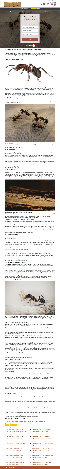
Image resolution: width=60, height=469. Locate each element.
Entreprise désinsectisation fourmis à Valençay (40, 457)
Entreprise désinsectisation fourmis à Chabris (14, 438)
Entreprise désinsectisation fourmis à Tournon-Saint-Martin (42, 455)
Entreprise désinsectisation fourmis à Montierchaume (41, 436)
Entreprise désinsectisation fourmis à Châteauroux (15, 441)
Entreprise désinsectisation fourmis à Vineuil (40, 464)
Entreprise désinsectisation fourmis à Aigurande (14, 427)
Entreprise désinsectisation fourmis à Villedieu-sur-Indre (42, 462)
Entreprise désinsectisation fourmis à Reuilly (40, 445)
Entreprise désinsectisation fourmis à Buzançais (14, 436)
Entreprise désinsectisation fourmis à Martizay (40, 431)
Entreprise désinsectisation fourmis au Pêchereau (15, 460)
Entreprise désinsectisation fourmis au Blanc (14, 457)
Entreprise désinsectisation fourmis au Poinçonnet (15, 462)
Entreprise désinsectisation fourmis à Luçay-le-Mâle (41, 429)
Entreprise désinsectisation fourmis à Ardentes (14, 429)
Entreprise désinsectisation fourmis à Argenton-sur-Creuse (16, 431)
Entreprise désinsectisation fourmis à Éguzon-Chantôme (16, 452)
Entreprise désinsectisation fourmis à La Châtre (14, 455)
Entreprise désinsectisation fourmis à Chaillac (14, 439)
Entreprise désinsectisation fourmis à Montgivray (40, 434)
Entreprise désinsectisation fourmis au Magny (14, 459)
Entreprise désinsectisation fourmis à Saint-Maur (40, 452)
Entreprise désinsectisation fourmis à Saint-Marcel (41, 450)
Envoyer (30, 39)
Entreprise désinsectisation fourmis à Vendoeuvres (41, 460)
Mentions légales (11, 467)
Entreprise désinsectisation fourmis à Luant (39, 427)
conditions (30, 36)
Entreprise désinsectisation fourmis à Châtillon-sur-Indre (16, 443)
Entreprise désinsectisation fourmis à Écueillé (14, 450)
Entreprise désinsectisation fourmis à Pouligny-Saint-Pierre (42, 443)
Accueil (6, 467)
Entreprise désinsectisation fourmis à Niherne (40, 441)
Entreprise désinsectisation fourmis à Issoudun (14, 453)
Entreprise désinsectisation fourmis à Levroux (14, 464)
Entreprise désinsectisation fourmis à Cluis (13, 446)
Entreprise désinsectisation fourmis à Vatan (39, 459)
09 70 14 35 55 (48, 4)
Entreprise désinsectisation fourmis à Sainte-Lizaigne (41, 453)
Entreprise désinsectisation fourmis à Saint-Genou (41, 448)
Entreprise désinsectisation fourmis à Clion (13, 445)
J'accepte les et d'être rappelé (30, 36)
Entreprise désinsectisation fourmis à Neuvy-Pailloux (41, 438)
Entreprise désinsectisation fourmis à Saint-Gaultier (41, 446)
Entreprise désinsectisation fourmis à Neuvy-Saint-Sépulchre (42, 439)
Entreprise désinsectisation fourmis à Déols (14, 448)
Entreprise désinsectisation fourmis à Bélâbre (14, 434)
